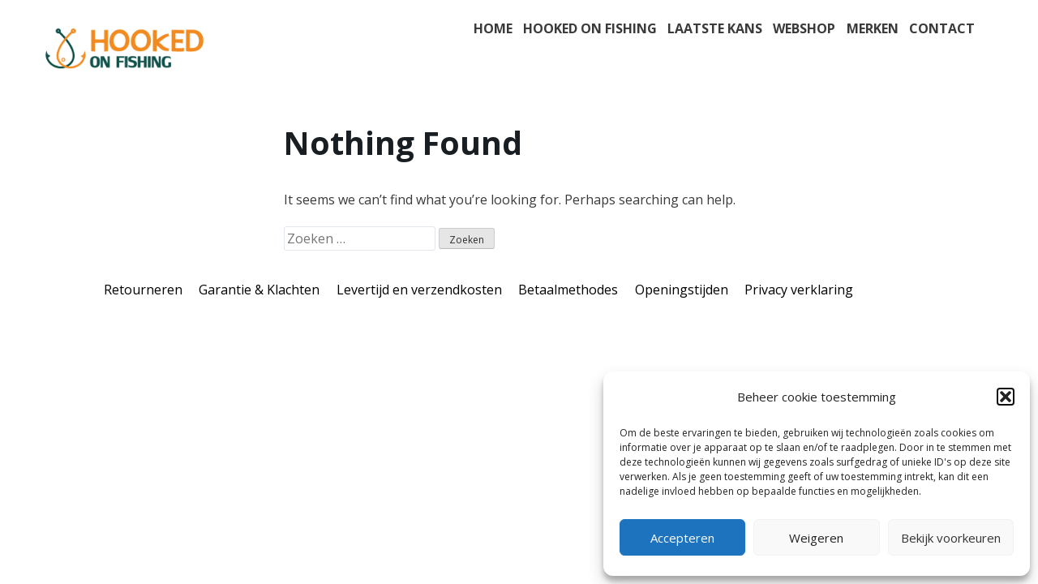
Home (493, 28)
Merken (873, 28)
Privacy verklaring (798, 289)
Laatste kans (714, 28)
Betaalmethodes (568, 289)
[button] (1005, 397)
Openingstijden (681, 289)
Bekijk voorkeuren (951, 538)
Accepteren (682, 538)
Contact (942, 28)
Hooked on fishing (590, 28)
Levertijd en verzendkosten (419, 289)
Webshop (804, 28)
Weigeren (816, 538)
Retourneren (143, 289)
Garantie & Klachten (259, 289)
